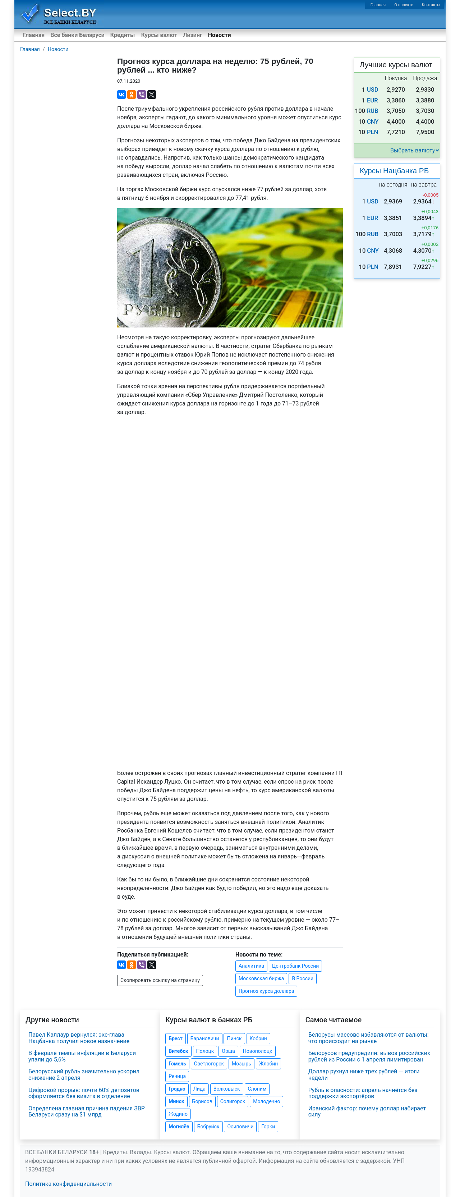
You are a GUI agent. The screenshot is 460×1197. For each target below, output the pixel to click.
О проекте (403, 5)
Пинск (234, 1038)
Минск (176, 1101)
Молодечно (266, 1101)
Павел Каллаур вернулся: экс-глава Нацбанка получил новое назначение (78, 1038)
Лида (199, 1089)
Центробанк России (295, 966)
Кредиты (122, 35)
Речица (177, 1076)
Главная (378, 5)
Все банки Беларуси (77, 35)
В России (302, 978)
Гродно (177, 1089)
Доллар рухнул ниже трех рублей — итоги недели (364, 1074)
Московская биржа (261, 978)
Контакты (431, 5)
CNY (373, 121)
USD (372, 89)
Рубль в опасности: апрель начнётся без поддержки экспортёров (363, 1093)
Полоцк (205, 1051)
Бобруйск (208, 1126)
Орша (228, 1051)
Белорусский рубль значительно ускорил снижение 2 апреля (83, 1074)
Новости (219, 35)
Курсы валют (159, 35)
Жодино (178, 1114)
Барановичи (204, 1038)
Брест (175, 1038)
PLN (372, 132)
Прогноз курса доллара (266, 991)
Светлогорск (209, 1064)
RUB (372, 110)
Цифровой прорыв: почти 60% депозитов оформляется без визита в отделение (83, 1093)
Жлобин (268, 1064)
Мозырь (241, 1064)
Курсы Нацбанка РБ (394, 170)
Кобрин (258, 1038)
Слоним (257, 1089)
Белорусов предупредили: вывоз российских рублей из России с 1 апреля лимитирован (369, 1056)
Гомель (177, 1064)
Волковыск (226, 1089)
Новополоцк (257, 1051)
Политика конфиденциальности (68, 1183)
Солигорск (232, 1101)
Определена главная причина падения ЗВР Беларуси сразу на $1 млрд (86, 1111)
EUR (372, 100)
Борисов (202, 1101)
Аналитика (251, 966)
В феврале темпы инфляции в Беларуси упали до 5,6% (82, 1056)
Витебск (178, 1051)
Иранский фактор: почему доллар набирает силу (367, 1111)
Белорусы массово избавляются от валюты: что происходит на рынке (368, 1038)
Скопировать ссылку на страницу (160, 980)
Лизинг (192, 35)
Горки (268, 1126)
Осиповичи (240, 1126)
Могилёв (179, 1126)
